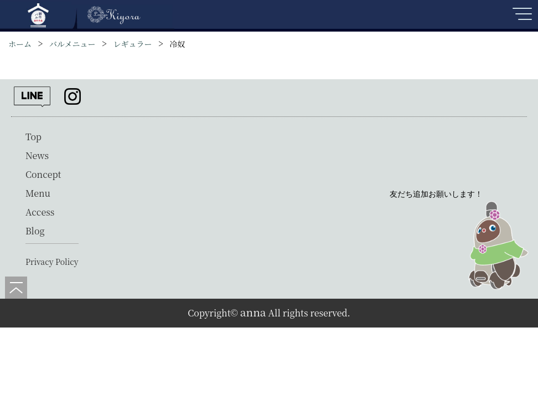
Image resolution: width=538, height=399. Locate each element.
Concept (43, 174)
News (37, 155)
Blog (35, 230)
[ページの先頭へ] (16, 288)
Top (33, 136)
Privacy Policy (52, 261)
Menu (37, 193)
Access (39, 212)
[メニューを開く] (521, 18)
